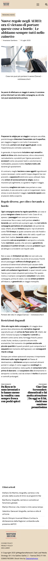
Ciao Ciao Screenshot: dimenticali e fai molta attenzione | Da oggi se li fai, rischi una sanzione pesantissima (36, 396)
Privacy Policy (7, 546)
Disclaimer (5, 548)
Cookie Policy (7, 543)
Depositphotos (32, 558)
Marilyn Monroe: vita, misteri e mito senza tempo (22, 507)
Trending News (8, 15)
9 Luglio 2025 (26, 40)
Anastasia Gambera (10, 40)
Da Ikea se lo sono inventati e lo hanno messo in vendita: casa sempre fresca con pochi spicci (11, 393)
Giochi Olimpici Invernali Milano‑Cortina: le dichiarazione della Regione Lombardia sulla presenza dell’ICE (20, 521)
